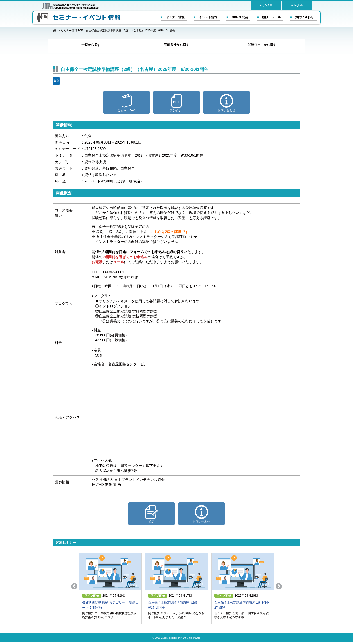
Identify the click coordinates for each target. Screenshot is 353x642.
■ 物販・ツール (269, 17)
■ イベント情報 (205, 17)
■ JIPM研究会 (237, 17)
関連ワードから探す (262, 45)
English (298, 5)
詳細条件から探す (176, 45)
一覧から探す (90, 45)
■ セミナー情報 (172, 17)
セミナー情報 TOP (72, 30)
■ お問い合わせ (302, 17)
